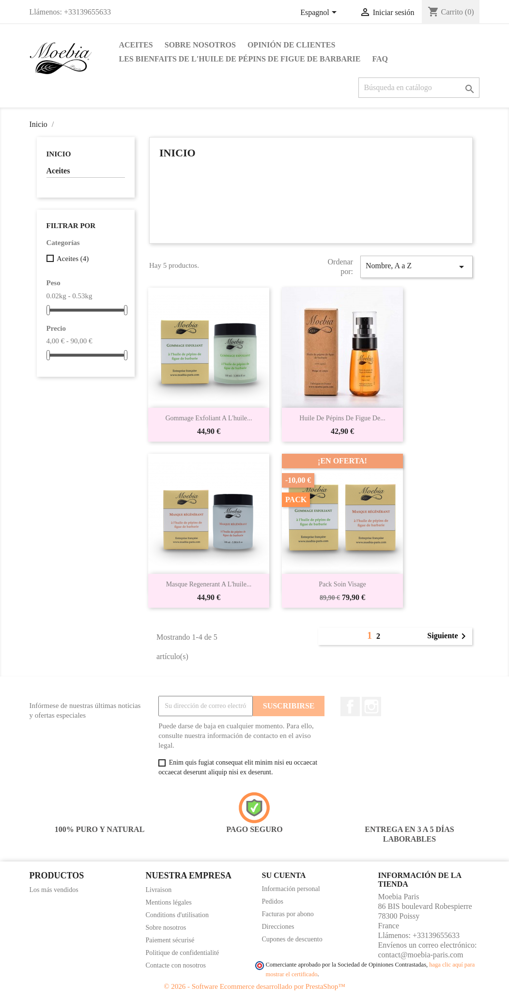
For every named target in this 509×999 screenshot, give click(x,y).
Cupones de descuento (292, 939)
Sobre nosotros (200, 45)
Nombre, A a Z (416, 267)
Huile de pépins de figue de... (342, 418)
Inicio (58, 154)
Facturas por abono (288, 914)
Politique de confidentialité (182, 952)
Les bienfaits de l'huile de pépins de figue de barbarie (240, 59)
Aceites (136, 45)
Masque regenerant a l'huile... (209, 584)
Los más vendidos (54, 889)
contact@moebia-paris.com (420, 955)
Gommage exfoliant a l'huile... (208, 418)
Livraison (159, 889)
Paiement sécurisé (170, 940)
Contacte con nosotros (176, 965)
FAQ (380, 59)
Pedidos (272, 901)
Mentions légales (169, 902)
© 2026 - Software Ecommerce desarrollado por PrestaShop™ (254, 986)
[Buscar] (418, 87)
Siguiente (448, 636)
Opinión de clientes (291, 45)
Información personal (291, 888)
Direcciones (278, 926)
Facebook (350, 706)
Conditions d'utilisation (177, 915)
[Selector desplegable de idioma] (320, 13)
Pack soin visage (342, 584)
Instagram (371, 706)
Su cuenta (284, 875)
